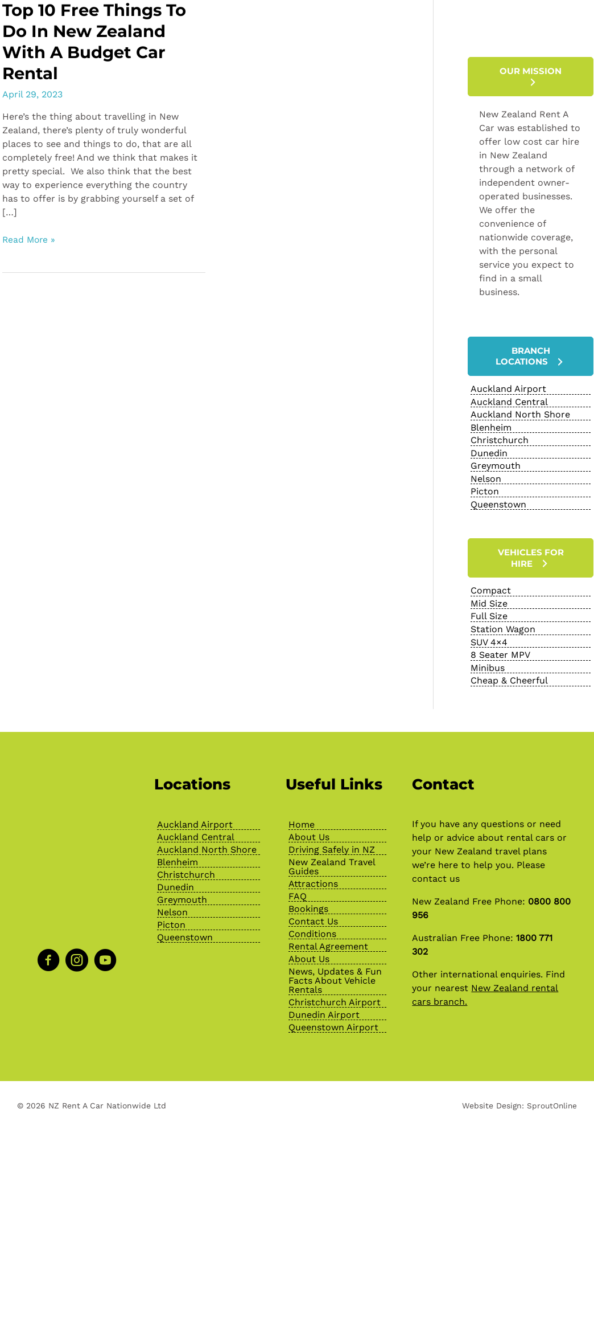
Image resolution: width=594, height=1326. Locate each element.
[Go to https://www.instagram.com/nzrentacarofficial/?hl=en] (76, 955)
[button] (530, 76)
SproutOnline (551, 1099)
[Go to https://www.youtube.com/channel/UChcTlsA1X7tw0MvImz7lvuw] (105, 955)
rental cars (530, 831)
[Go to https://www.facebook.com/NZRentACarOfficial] (48, 955)
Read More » (29, 240)
